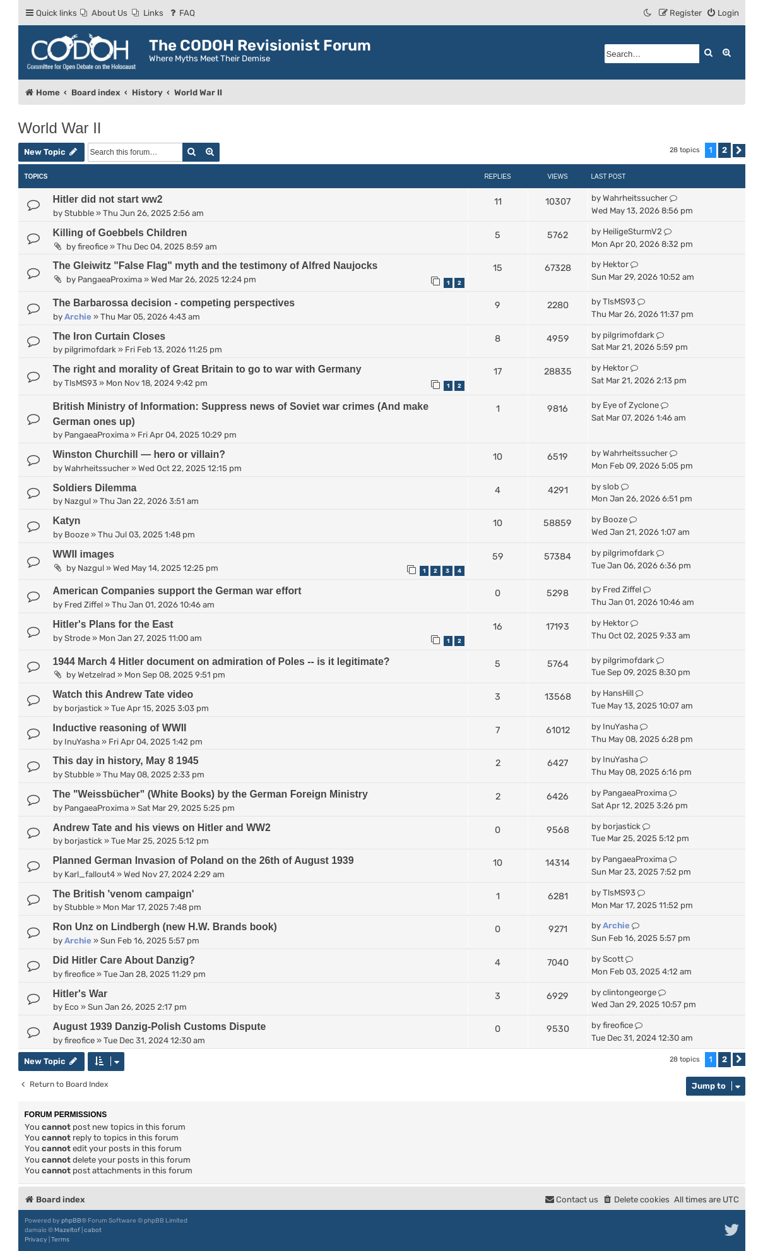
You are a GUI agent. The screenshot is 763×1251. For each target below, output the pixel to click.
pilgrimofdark (90, 349)
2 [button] (724, 150)
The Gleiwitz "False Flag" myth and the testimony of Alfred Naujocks (215, 265)
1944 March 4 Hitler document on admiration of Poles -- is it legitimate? (221, 661)
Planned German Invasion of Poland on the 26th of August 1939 (203, 860)
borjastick (83, 708)
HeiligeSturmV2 (632, 231)
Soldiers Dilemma (95, 487)
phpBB (71, 1220)
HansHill (618, 693)
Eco (71, 1007)
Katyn (67, 520)
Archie (78, 316)
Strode (77, 638)
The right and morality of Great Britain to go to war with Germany (207, 369)
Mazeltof (67, 1230)
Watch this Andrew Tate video (123, 694)
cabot (93, 1230)
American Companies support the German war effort (177, 590)
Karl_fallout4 (89, 874)
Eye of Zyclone (631, 405)
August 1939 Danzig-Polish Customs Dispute (159, 1026)
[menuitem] (103, 13)
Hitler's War (80, 993)
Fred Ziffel (83, 604)
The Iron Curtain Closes (109, 336)
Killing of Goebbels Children (120, 232)
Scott (613, 959)
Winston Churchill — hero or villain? (139, 454)
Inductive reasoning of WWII (120, 727)
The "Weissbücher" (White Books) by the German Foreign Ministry (210, 794)
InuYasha (82, 741)
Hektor (616, 264)
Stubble (79, 213)
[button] (739, 150)
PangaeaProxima (110, 279)
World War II (60, 127)
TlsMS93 (619, 301)
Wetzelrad (96, 674)
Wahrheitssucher (635, 198)
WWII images (84, 554)
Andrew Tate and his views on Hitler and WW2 (162, 827)
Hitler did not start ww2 (108, 199)
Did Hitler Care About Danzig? (124, 960)
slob (611, 486)
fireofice (93, 246)
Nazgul (77, 501)
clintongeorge (629, 992)
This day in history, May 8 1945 (126, 760)
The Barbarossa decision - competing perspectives (174, 302)
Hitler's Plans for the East (113, 624)
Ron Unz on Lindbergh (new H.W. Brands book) (165, 926)
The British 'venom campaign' (123, 894)
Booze (76, 534)
